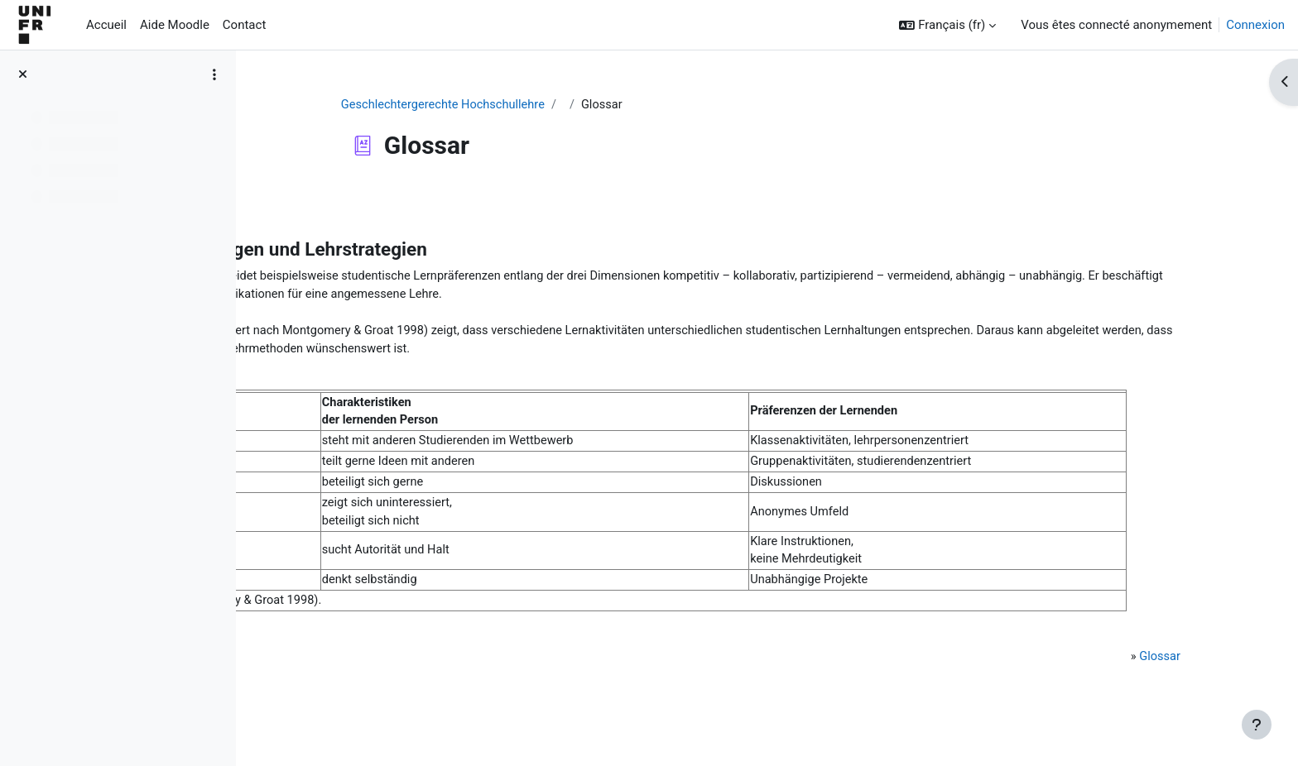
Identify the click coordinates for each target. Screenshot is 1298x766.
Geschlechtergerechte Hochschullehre (527, 105)
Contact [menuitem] (244, 24)
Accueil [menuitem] (106, 24)
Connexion (1255, 24)
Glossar (1144, 667)
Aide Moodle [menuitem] (174, 24)
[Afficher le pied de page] (1257, 725)
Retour (297, 201)
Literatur (325, 648)
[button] (947, 25)
